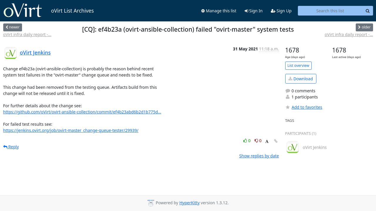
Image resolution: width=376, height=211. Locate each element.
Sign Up (281, 10)
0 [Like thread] (247, 140)
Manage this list (218, 10)
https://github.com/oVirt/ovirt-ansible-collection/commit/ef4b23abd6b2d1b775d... (82, 112)
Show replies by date (259, 156)
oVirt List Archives (48, 10)
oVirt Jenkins (35, 52)
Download (300, 78)
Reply (11, 146)
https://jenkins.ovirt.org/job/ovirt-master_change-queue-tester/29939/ (71, 130)
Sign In (254, 10)
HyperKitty (189, 202)
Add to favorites (303, 107)
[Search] (367, 11)
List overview (298, 65)
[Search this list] (330, 11)
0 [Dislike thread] (258, 140)
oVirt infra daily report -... (27, 34)
